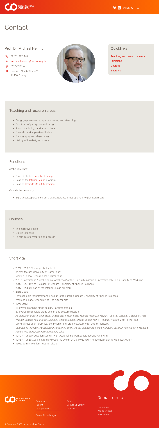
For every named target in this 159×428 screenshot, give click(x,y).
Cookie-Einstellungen (46, 415)
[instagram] (99, 397)
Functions (117, 60)
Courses (116, 65)
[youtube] (111, 397)
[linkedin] (105, 397)
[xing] (122, 397)
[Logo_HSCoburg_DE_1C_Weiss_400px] (19, 4)
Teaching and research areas (128, 56)
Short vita (117, 70)
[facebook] (117, 397)
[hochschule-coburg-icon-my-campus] (114, 7)
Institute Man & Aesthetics (40, 184)
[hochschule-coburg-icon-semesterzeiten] (119, 7)
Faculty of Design (43, 176)
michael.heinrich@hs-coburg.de (28, 61)
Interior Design (37, 180)
